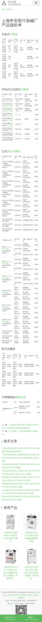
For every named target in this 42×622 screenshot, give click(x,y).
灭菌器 (14, 34)
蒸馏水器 (20, 397)
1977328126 (15, 603)
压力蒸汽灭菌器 (12, 595)
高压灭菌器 (13, 151)
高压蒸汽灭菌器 (8, 101)
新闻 (9, 9)
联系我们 (21, 598)
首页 (3, 9)
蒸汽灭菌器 (9, 115)
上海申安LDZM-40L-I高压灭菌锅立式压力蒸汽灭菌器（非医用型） (31, 573)
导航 (36, 3)
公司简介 (36, 595)
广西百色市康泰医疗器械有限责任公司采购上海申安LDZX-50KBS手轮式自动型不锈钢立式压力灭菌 (20, 458)
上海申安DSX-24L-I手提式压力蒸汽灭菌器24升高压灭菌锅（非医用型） (10, 573)
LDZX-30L (18, 114)
